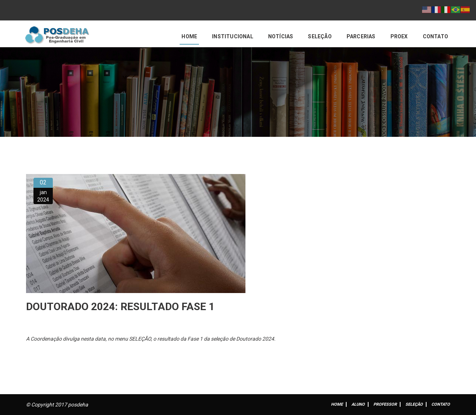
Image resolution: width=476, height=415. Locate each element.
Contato (435, 36)
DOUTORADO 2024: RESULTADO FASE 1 (120, 306)
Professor (385, 404)
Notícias (280, 36)
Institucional (232, 36)
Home (189, 36)
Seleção (319, 36)
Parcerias (361, 36)
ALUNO (358, 404)
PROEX (399, 36)
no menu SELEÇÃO (129, 339)
